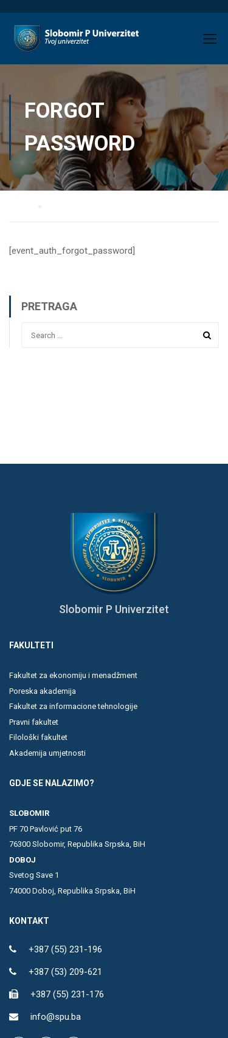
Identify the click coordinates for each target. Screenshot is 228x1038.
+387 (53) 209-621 (65, 971)
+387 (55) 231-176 (67, 994)
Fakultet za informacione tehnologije (73, 706)
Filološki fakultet (38, 737)
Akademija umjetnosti (47, 753)
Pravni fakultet (33, 722)
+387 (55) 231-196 (65, 949)
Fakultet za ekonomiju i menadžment (73, 675)
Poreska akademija (42, 691)
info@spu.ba (55, 1016)
